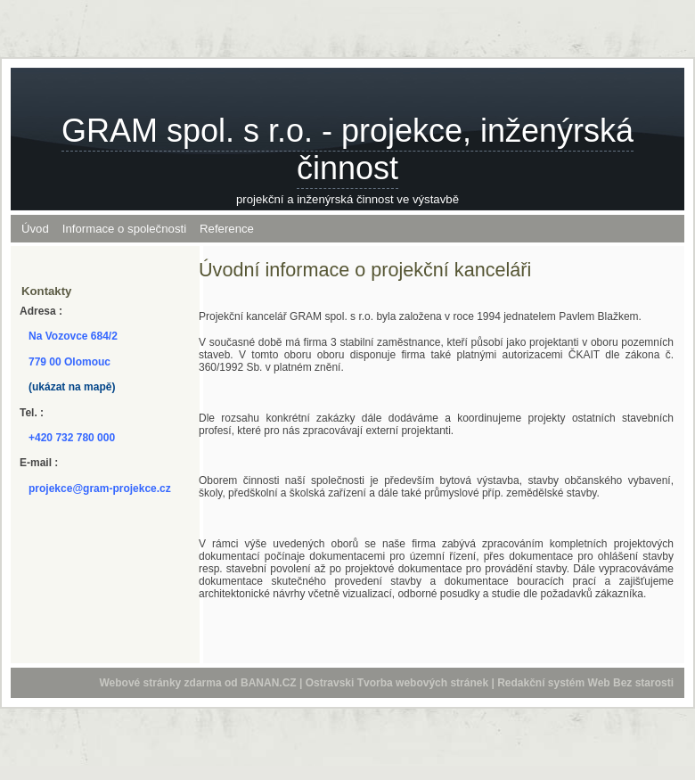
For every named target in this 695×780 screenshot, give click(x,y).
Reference (227, 228)
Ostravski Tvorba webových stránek (397, 683)
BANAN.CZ (269, 683)
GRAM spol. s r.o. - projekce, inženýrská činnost (347, 149)
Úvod (35, 228)
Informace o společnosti (124, 228)
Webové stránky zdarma (160, 683)
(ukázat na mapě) (72, 387)
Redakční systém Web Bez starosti (585, 683)
